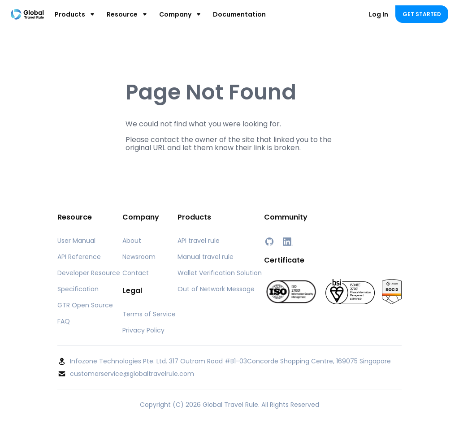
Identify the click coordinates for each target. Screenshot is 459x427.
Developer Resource (88, 272)
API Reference (79, 256)
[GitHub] (269, 241)
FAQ (63, 321)
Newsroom (139, 256)
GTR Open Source (85, 305)
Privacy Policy (143, 330)
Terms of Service (149, 314)
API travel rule (199, 240)
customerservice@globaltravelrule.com (132, 373)
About (131, 240)
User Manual (76, 240)
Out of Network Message (216, 289)
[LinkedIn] (287, 241)
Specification (78, 289)
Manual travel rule (206, 256)
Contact (135, 272)
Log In (378, 14)
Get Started (422, 14)
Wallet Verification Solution (220, 272)
